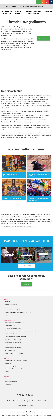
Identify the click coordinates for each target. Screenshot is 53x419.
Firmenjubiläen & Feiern (11, 334)
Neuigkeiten (8, 379)
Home (6, 6)
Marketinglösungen (16, 6)
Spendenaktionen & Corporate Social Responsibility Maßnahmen (21, 331)
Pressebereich (8, 384)
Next (51, 221)
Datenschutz (8, 363)
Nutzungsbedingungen (11, 366)
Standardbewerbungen (11, 304)
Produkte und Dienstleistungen (13, 348)
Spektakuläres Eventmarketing (13, 342)
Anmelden (7, 301)
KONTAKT (26, 284)
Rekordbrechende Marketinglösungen (14, 322)
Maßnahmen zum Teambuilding (13, 339)
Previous (2, 221)
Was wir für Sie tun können (7, 12)
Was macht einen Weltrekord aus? (13, 310)
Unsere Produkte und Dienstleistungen (33, 12)
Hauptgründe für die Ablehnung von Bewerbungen (18, 313)
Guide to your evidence (11, 307)
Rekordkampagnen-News (11, 381)
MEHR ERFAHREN (26, 266)
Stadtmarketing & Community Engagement (16, 336)
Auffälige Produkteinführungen (13, 328)
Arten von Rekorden (18, 12)
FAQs (6, 315)
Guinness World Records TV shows (14, 353)
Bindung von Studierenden (12, 345)
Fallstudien (48, 11)
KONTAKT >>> (43, 38)
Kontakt (7, 371)
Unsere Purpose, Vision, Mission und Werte (16, 360)
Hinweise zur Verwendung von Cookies (15, 369)
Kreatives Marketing (10, 325)
